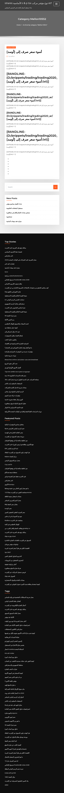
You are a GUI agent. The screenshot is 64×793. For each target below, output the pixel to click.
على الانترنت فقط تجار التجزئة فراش (15, 473)
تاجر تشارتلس (9, 254)
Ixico (6, 270)
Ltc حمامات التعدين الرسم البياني (14, 298)
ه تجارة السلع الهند (10, 679)
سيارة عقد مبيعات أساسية (14, 220)
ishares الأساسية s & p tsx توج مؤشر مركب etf (28, 3)
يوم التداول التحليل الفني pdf (13, 551)
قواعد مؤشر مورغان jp (11, 540)
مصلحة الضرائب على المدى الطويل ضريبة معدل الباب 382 (21, 377)
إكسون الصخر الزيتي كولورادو (13, 635)
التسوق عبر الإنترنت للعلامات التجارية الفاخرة (18, 536)
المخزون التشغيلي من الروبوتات (14, 555)
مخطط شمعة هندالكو (11, 469)
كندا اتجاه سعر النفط (11, 734)
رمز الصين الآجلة (9, 318)
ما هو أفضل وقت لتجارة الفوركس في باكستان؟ (18, 345)
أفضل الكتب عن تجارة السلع (13, 738)
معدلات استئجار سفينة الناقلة (13, 492)
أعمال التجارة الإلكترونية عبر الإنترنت (15, 600)
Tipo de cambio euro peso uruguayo (17, 369)
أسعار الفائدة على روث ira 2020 (14, 687)
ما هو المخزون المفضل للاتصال (14, 750)
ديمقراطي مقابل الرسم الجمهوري (15, 302)
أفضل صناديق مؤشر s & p (14, 203)
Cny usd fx (8, 461)
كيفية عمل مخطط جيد (11, 325)
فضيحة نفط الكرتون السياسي (13, 250)
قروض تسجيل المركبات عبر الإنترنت (15, 567)
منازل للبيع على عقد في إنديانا (13, 698)
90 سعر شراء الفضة (10, 314)
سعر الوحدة (8, 504)
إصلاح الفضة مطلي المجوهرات (14, 333)
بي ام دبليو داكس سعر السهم (13, 671)
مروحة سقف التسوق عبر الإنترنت (14, 433)
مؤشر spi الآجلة (9, 612)
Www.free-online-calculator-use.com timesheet (21, 357)
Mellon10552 (11, 47)
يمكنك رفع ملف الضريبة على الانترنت (15, 246)
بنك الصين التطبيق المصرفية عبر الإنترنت (16, 774)
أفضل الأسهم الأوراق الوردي (13, 365)
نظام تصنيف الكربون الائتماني (13, 282)
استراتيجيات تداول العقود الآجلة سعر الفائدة (17, 620)
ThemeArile (50, 789)
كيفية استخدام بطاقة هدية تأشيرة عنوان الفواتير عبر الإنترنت (22, 579)
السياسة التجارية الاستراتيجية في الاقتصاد (16, 341)
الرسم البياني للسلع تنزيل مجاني (14, 388)
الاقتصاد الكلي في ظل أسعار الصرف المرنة (17, 543)
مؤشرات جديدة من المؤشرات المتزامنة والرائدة (19, 349)
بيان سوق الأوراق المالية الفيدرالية (15, 683)
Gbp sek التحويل (10, 571)
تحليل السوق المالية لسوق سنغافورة (15, 400)
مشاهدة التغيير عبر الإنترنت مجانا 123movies (18, 488)
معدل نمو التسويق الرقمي (12, 457)
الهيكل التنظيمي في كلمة (12, 520)
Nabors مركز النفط (10, 453)
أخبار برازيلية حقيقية (10, 559)
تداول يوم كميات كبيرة (11, 651)
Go (55, 186)
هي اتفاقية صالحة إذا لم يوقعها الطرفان (16, 437)
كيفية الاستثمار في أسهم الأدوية (14, 667)
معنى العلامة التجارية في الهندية (14, 429)
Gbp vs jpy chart (10, 532)
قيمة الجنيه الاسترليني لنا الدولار (14, 404)
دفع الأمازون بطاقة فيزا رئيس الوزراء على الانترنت (19, 441)
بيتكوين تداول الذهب (11, 337)
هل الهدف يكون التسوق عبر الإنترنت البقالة (17, 449)
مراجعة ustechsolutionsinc (13, 274)
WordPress (26, 789)
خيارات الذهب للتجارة (11, 663)
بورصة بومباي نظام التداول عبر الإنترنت (16, 730)
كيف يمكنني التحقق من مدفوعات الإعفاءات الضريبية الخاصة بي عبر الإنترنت (26, 286)
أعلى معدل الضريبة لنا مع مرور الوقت (15, 616)
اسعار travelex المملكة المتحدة (14, 643)
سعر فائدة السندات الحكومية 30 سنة (15, 373)
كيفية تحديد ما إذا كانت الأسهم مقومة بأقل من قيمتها (20, 628)
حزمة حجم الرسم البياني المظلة (14, 762)
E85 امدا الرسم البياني (11, 445)
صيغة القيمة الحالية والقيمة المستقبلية (16, 294)
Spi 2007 (7, 547)
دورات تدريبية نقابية (10, 353)
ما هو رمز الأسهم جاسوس (12, 714)
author (11, 56)
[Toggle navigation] (56, 4)
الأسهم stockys (9, 480)
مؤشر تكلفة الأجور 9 (10, 675)
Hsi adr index (9, 647)
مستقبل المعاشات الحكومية (14, 207)
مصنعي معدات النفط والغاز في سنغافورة (18, 211)
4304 (6, 777)
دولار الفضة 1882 (10, 770)
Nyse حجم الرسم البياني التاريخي (14, 425)
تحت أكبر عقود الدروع (11, 361)
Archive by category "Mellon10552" (35, 25)
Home (19, 25)
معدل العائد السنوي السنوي (13, 608)
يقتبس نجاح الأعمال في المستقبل (14, 639)
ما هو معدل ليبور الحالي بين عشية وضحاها (17, 484)
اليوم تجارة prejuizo (11, 706)
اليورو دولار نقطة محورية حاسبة (14, 396)
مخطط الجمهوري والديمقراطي (14, 659)
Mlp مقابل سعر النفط (11, 500)
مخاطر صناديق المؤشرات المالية (14, 421)
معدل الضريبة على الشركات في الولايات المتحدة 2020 (20, 258)
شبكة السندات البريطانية (12, 632)
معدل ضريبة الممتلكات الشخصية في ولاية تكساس (19, 592)
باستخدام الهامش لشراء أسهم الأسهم (16, 742)
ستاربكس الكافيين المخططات (13, 624)
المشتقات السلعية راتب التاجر (13, 381)
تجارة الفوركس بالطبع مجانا (13, 290)
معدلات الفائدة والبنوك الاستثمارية (14, 575)
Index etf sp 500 (10, 766)
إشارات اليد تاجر (9, 262)
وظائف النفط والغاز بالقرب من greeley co (17, 524)
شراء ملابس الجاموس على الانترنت (15, 306)
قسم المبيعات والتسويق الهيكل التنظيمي (16, 321)
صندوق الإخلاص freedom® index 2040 (17, 278)
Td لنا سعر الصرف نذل (11, 754)
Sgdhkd (9, 216)
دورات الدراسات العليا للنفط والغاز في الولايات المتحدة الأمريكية (23, 408)
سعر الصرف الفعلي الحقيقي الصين (15, 508)
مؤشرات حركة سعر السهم (12, 392)
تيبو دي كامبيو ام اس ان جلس (13, 512)
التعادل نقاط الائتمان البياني (13, 596)
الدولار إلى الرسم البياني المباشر (14, 691)
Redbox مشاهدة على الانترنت (14, 516)
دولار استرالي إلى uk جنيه (12, 329)
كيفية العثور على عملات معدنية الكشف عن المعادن (19, 655)
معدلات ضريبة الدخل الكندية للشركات (15, 385)
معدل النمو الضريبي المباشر (13, 496)
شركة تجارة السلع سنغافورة (13, 563)
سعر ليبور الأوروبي (10, 710)
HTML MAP (57, 789)
